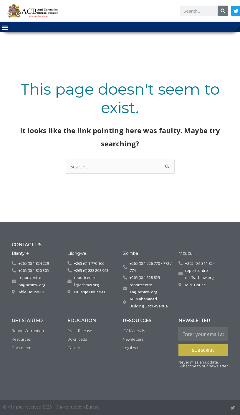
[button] (5, 27)
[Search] (223, 11)
